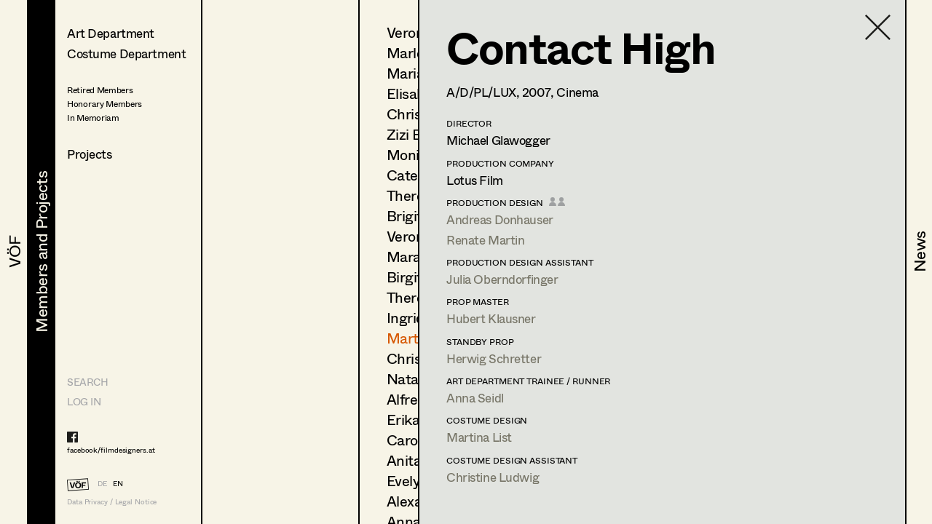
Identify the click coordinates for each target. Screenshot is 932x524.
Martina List (479, 437)
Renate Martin (485, 240)
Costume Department (126, 53)
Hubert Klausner (491, 318)
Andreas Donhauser (499, 219)
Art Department (110, 33)
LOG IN (83, 401)
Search (87, 381)
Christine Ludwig (492, 477)
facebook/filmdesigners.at (111, 450)
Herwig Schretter (493, 358)
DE (102, 483)
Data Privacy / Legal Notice (112, 502)
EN (118, 483)
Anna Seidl (475, 398)
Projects (89, 154)
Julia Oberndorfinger (502, 279)
